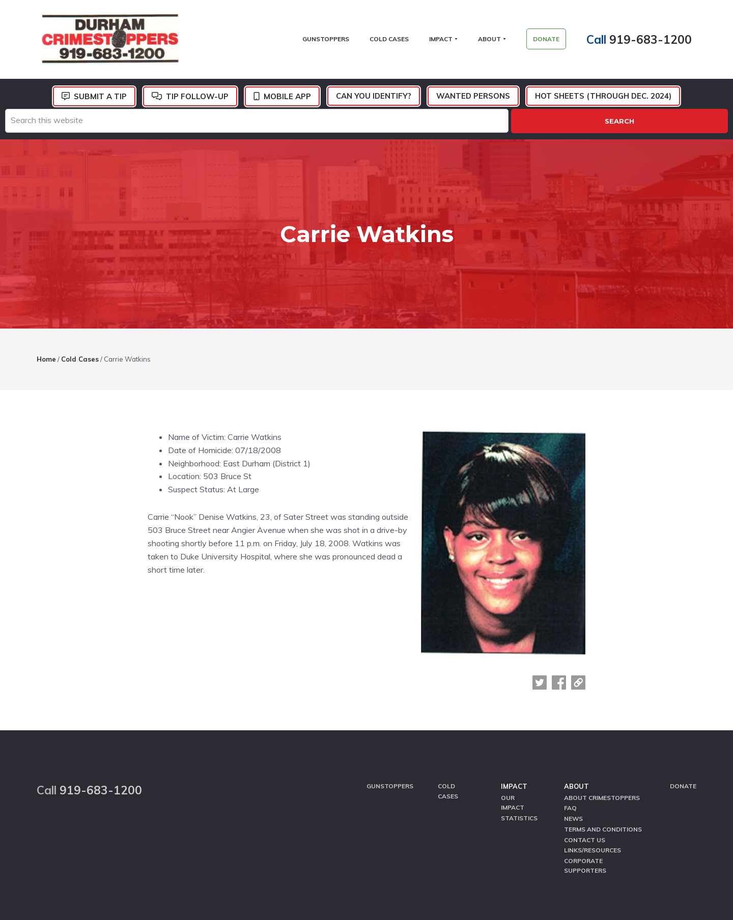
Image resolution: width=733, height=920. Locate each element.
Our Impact (512, 727)
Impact (514, 712)
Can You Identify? (373, 98)
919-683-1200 (655, 40)
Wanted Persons (473, 98)
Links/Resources (592, 772)
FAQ (570, 732)
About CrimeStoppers (602, 723)
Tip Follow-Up (197, 99)
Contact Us (584, 762)
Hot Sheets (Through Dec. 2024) (603, 98)
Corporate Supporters (585, 786)
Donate (683, 712)
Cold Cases (448, 717)
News (573, 743)
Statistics (519, 743)
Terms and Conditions (603, 752)
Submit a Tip (100, 99)
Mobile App (287, 99)
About (576, 712)
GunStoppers (389, 712)
